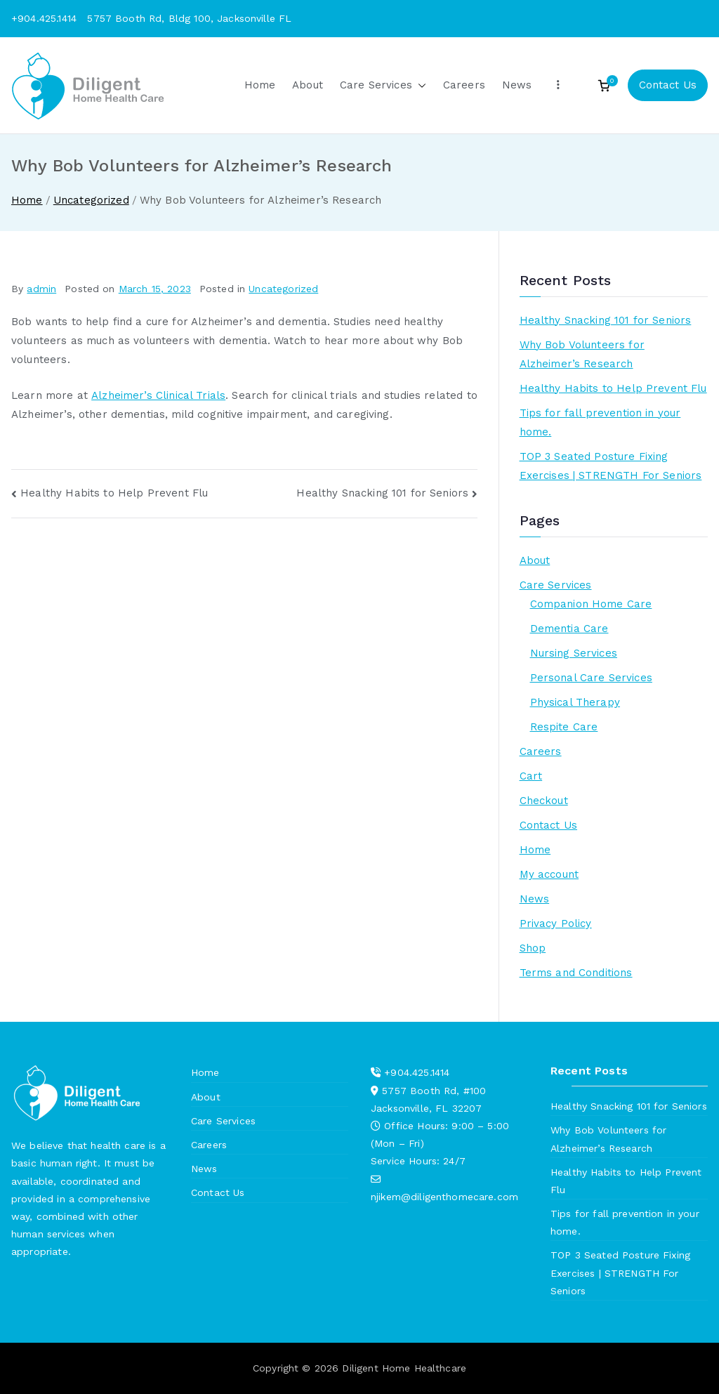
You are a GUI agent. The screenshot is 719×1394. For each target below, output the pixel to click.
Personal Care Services (591, 677)
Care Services (383, 85)
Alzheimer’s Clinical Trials (158, 395)
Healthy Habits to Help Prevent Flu (114, 493)
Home (260, 85)
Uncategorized (283, 288)
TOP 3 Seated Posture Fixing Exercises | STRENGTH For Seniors (611, 466)
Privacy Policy (556, 923)
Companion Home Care (591, 604)
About (307, 85)
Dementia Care (569, 628)
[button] (419, 85)
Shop (533, 948)
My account (549, 874)
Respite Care (564, 727)
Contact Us (668, 85)
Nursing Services (573, 653)
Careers (464, 85)
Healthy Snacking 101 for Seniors (382, 493)
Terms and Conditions (576, 972)
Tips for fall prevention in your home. (600, 422)
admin (41, 288)
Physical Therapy (575, 702)
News (517, 85)
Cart (531, 776)
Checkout (544, 800)
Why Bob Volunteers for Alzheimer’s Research (582, 354)
